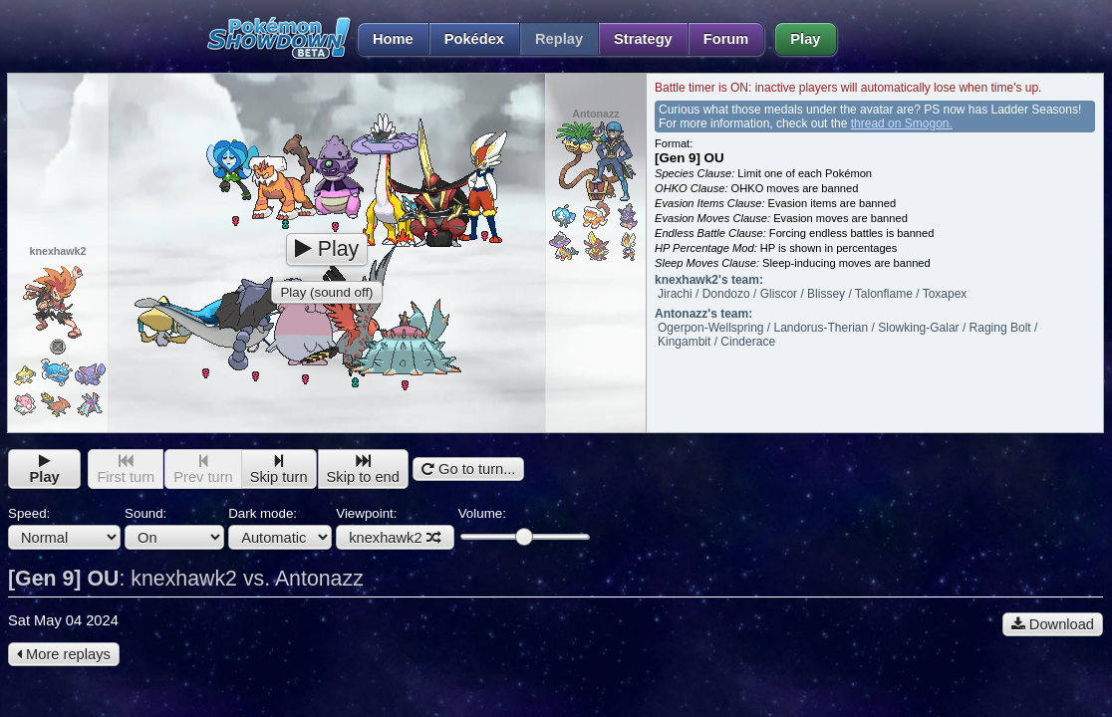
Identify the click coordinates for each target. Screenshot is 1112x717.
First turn (125, 469)
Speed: (64, 528)
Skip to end (363, 469)
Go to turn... (468, 469)
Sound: (174, 528)
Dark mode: (280, 528)
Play (805, 39)
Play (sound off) (326, 292)
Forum (726, 39)
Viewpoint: (394, 528)
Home (385, 39)
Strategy (643, 39)
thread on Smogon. (902, 123)
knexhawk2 (394, 538)
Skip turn (279, 469)
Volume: (523, 525)
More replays (64, 654)
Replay (559, 39)
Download (1052, 624)
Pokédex (474, 39)
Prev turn (202, 469)
